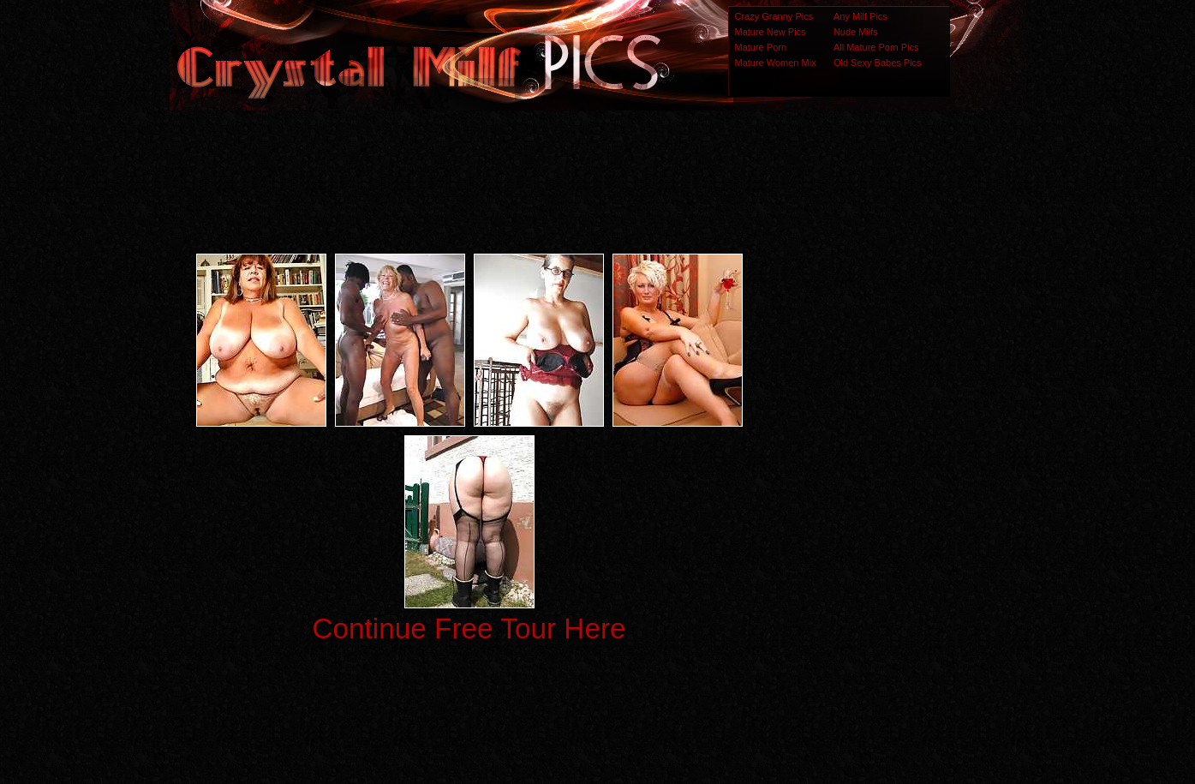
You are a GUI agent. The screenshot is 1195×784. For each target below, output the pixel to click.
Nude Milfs (856, 32)
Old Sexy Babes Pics (878, 62)
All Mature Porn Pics (876, 47)
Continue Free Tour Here (468, 628)
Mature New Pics (770, 32)
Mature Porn (761, 47)
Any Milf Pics (860, 16)
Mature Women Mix (775, 62)
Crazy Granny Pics (774, 16)
